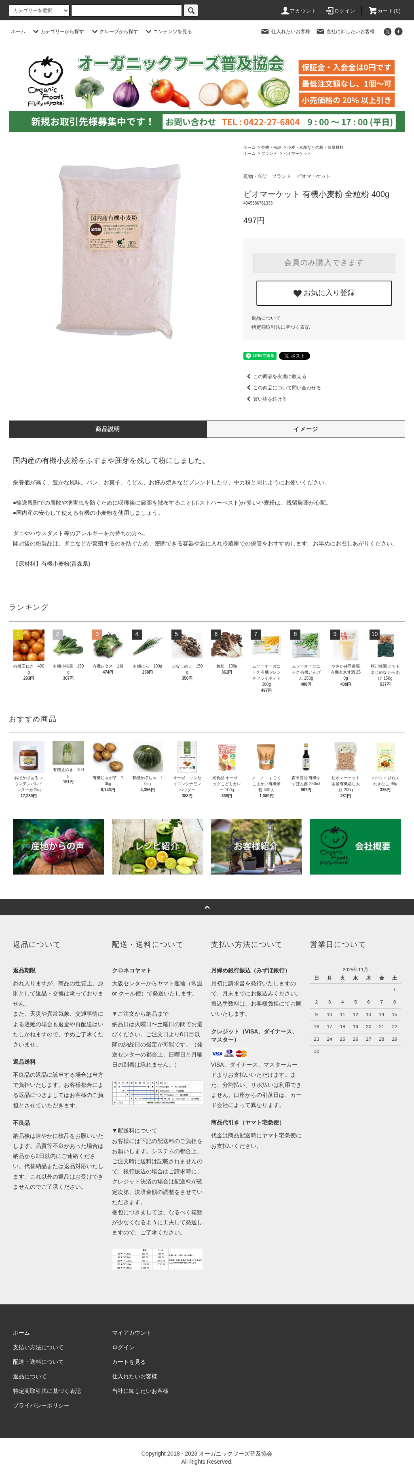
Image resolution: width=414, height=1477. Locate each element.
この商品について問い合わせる (282, 388)
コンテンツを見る (168, 31)
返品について (266, 318)
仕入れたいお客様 (285, 31)
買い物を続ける (265, 399)
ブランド (269, 153)
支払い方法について (38, 1347)
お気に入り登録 (324, 293)
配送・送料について (38, 1362)
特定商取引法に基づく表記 (280, 327)
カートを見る (129, 1362)
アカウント (298, 11)
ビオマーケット (297, 153)
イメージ (306, 429)
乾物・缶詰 (271, 147)
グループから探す (114, 31)
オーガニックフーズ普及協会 (235, 1453)
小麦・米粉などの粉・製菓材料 (315, 147)
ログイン (340, 11)
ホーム (18, 31)
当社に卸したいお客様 (345, 31)
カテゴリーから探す (57, 31)
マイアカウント (132, 1332)
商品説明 (107, 429)
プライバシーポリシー (41, 1405)
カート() (384, 11)
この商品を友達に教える (274, 376)
